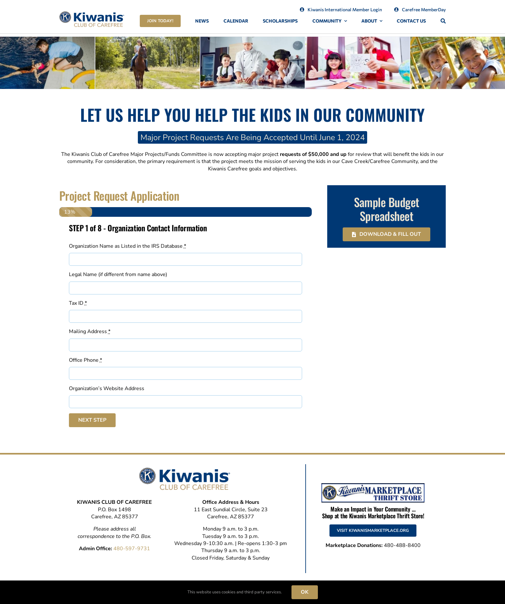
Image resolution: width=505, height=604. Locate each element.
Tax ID (78, 303)
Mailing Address (89, 331)
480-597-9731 (131, 548)
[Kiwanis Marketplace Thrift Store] (372, 485)
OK (305, 592)
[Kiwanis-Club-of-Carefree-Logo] (91, 13)
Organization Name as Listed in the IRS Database (127, 246)
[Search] (443, 21)
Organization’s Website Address (106, 388)
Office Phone (85, 360)
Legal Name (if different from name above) (118, 274)
